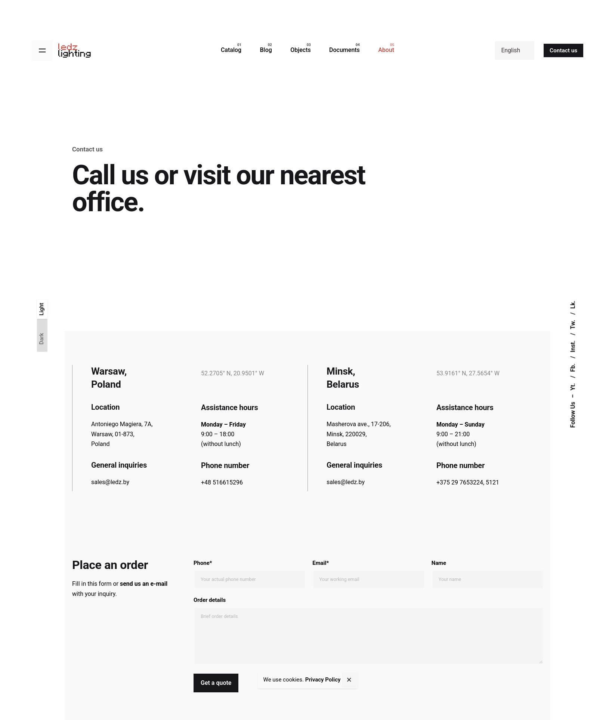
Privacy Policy (323, 679)
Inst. (572, 346)
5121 (492, 482)
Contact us (563, 50)
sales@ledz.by (110, 482)
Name (487, 574)
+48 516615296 (222, 482)
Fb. (572, 367)
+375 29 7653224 (459, 482)
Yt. (572, 386)
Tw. (572, 324)
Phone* (249, 574)
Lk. (572, 305)
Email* (368, 574)
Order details (368, 631)
